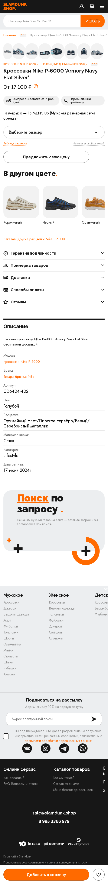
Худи (7, 620)
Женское (59, 595)
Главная (9, 35)
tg (64, 748)
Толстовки (10, 632)
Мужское (13, 595)
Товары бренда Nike (19, 376)
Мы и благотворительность (73, 789)
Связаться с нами (66, 783)
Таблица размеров (15, 143)
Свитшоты (10, 656)
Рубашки (9, 668)
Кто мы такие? (64, 777)
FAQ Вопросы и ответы (20, 783)
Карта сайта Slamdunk (17, 856)
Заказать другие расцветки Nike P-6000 (34, 239)
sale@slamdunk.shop (54, 813)
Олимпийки (12, 644)
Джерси (9, 608)
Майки (8, 650)
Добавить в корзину (46, 874)
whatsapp (83, 748)
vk (27, 748)
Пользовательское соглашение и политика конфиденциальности (45, 862)
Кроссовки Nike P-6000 (21, 361)
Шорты (8, 638)
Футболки (10, 626)
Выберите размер (25, 132)
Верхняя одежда (16, 614)
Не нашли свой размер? (89, 143)
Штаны (8, 662)
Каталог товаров (71, 769)
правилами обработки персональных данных (58, 741)
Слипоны (56, 638)
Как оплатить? (13, 777)
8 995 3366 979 (54, 821)
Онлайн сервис (19, 769)
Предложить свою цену (46, 157)
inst (45, 748)
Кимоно (9, 674)
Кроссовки (11, 602)
